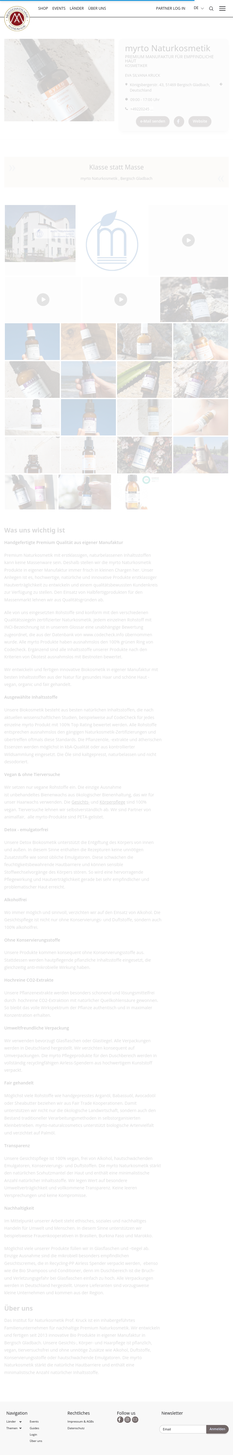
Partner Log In (170, 8)
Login (33, 1435)
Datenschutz (76, 1428)
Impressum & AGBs (81, 1421)
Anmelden (217, 1429)
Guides (34, 1428)
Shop (43, 8)
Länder (77, 8)
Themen (12, 1428)
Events (59, 8)
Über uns (97, 8)
